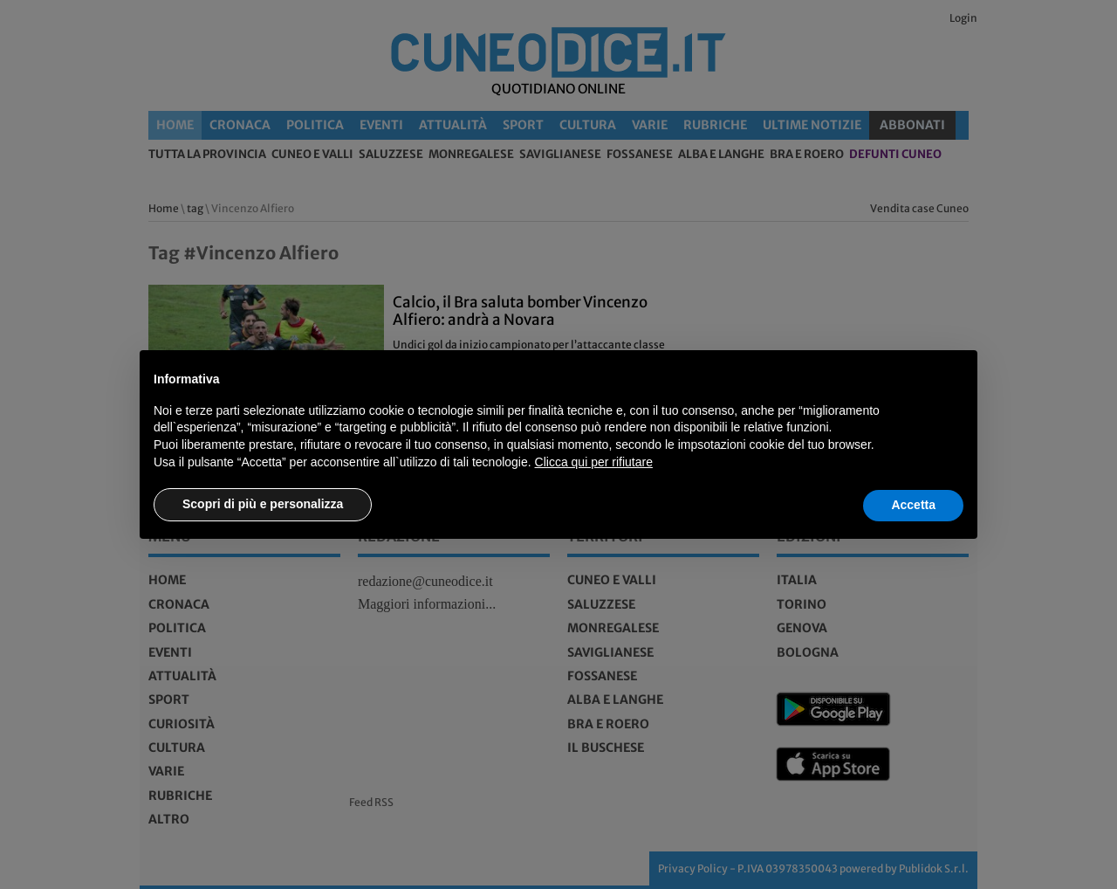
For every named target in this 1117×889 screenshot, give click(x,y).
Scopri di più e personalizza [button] (262, 504)
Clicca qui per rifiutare (594, 462)
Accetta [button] (913, 505)
